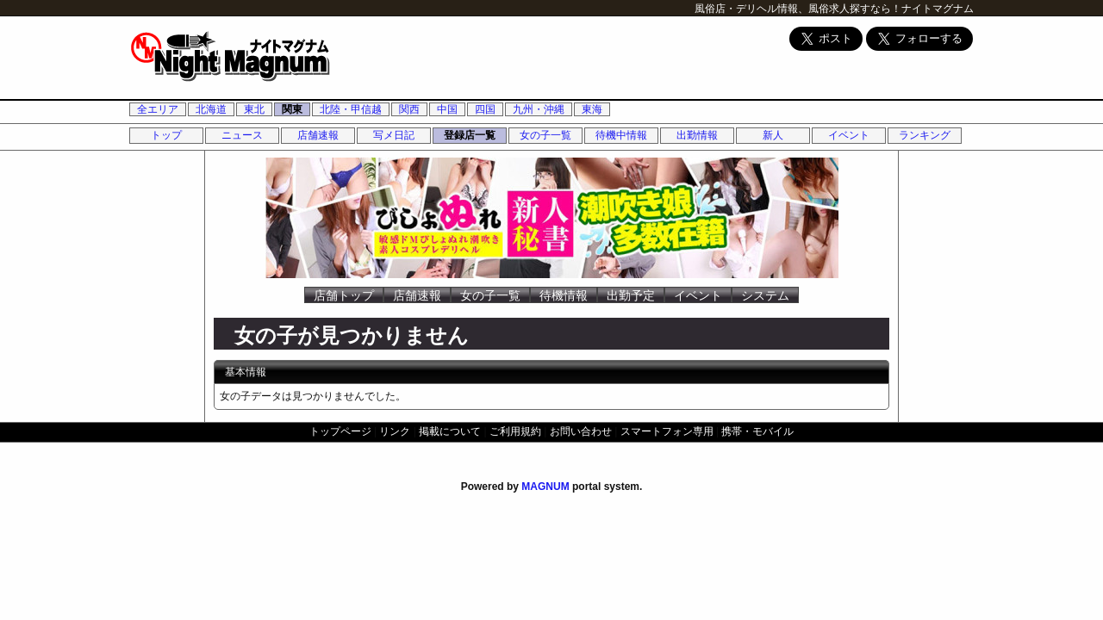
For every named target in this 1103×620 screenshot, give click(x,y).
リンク (394, 431)
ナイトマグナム (937, 9)
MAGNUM (545, 486)
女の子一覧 (545, 135)
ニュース (242, 135)
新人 (773, 135)
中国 (447, 109)
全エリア (157, 109)
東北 (254, 109)
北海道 (211, 109)
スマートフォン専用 (667, 431)
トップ (166, 135)
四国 (485, 109)
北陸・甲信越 (351, 109)
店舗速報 (318, 135)
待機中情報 (621, 135)
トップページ (340, 431)
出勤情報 (697, 135)
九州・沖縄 (538, 109)
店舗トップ (344, 295)
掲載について (450, 431)
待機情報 (563, 295)
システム (765, 295)
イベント (848, 135)
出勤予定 (631, 295)
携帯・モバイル (757, 431)
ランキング (924, 135)
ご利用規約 (515, 431)
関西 (409, 109)
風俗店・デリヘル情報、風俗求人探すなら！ (798, 9)
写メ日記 (393, 135)
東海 (592, 109)
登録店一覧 (469, 135)
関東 (292, 109)
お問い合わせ (581, 431)
